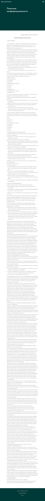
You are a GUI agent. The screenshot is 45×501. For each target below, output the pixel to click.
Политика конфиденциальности (22, 490)
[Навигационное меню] (43, 1)
